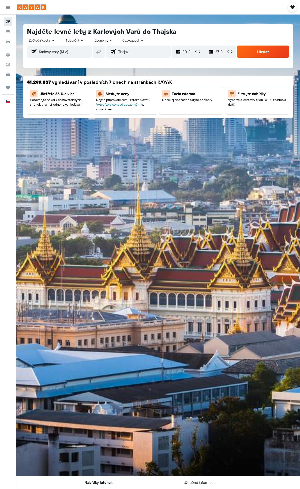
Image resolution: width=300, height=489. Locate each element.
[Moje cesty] (8, 87)
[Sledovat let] (8, 64)
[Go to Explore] (8, 54)
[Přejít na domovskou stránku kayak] (31, 7)
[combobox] (42, 40)
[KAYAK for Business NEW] (8, 74)
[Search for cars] (8, 41)
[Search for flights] (8, 21)
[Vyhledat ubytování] (8, 31)
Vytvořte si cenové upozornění (118, 104)
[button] (8, 7)
